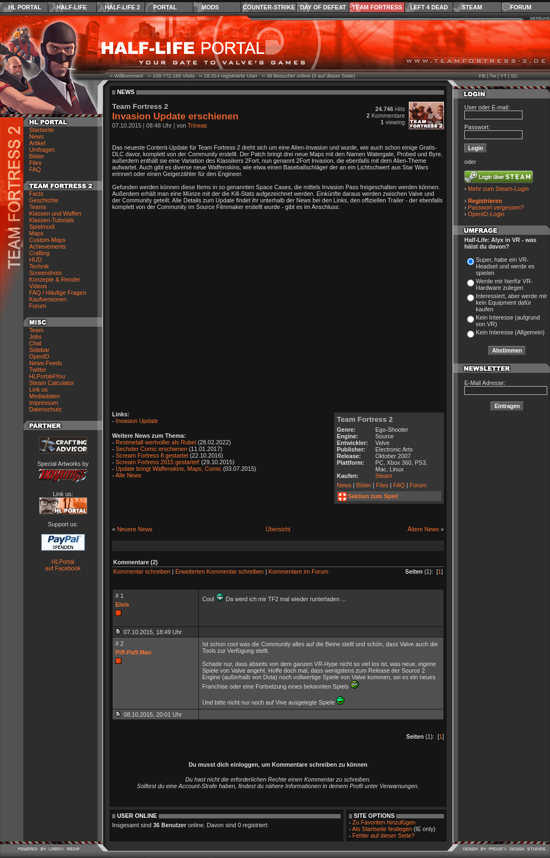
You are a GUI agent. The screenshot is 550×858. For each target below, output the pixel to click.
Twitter (37, 369)
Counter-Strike (269, 7)
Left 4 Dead (429, 7)
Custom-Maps (47, 240)
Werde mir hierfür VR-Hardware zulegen (504, 284)
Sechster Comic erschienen (151, 449)
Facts (36, 193)
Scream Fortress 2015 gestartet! (158, 462)
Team (36, 330)
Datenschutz (45, 409)
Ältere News (423, 529)
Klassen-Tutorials (51, 220)
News (36, 136)
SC (514, 76)
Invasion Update (137, 420)
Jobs (35, 336)
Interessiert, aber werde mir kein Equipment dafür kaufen (511, 302)
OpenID (39, 356)
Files (35, 163)
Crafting (39, 253)
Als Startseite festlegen (382, 829)
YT (503, 76)
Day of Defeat (323, 7)
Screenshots (45, 273)
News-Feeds (45, 363)
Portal (165, 7)
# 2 (119, 643)
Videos (38, 286)
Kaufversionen (47, 299)
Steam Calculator (51, 383)
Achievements (47, 246)
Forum (520, 7)
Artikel (37, 143)
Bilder (36, 156)
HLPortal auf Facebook (63, 564)
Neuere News (135, 529)
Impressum (43, 402)
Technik (39, 266)
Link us (38, 389)
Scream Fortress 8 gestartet (152, 455)
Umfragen (42, 149)
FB (482, 76)
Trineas (197, 125)
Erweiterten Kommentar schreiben (219, 571)
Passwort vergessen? (496, 207)
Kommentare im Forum (299, 571)
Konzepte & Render (54, 279)
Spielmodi (42, 226)
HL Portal (24, 7)
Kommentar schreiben (141, 571)
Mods (210, 7)
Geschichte (43, 200)
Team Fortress (377, 7)
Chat (35, 343)
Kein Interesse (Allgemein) (510, 332)
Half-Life (72, 7)
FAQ (35, 169)
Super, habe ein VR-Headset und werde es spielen (505, 266)
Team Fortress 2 (365, 419)
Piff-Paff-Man (133, 652)
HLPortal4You (47, 376)
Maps (36, 233)
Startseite (41, 130)
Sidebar (39, 349)
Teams (37, 207)
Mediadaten (44, 396)
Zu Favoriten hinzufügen (383, 822)
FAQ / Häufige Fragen (57, 292)
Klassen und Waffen (55, 213)
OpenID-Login (486, 214)
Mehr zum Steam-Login (498, 188)
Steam (472, 7)
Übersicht (277, 529)
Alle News (128, 475)
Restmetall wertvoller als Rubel (156, 442)
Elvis (122, 604)
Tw (493, 76)
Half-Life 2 (122, 7)
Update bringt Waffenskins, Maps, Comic (168, 468)
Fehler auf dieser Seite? (383, 835)
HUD (35, 259)
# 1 (119, 595)
